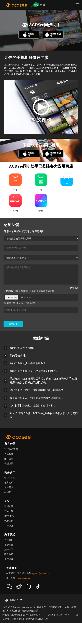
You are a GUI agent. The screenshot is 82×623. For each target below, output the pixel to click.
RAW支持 (9, 516)
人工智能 (8, 454)
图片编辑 (8, 459)
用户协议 (8, 559)
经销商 (7, 492)
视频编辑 (8, 463)
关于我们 (8, 540)
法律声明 (8, 549)
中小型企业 (10, 478)
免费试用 (8, 521)
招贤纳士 (8, 545)
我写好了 (13, 324)
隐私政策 (8, 554)
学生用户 (8, 487)
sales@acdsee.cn (25, 578)
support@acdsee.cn (40, 573)
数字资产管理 (11, 449)
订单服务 (8, 525)
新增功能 (8, 506)
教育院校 (8, 482)
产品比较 (8, 511)
